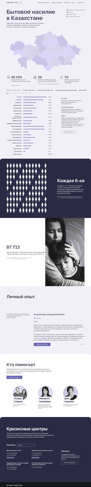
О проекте (81, 2)
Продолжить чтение (42, 344)
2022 (15, 93)
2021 (19, 93)
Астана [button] (20, 445)
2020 (22, 93)
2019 (26, 93)
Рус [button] (20, 2)
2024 (8, 93)
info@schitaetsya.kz (11, 317)
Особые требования (29, 90)
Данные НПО (86, 90)
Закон (74, 2)
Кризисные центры (44, 2)
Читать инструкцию (69, 462)
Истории (67, 2)
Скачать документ (69, 132)
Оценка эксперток (57, 2)
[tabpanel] (59, 329)
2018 (30, 93)
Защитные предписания (14, 90)
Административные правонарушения (69, 90)
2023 (11, 93)
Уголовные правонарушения (47, 90)
